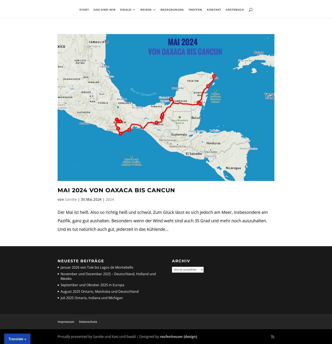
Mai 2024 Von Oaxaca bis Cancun (116, 190)
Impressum (66, 322)
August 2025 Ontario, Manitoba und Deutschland (100, 291)
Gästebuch (235, 9)
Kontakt (214, 9)
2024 (110, 199)
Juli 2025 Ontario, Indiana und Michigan (92, 298)
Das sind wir (105, 9)
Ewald (125, 9)
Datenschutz (88, 322)
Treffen (195, 9)
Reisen (146, 9)
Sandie (71, 199)
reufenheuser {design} (178, 336)
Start (84, 9)
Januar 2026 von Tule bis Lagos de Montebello (97, 267)
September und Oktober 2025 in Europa (92, 285)
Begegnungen (172, 9)
